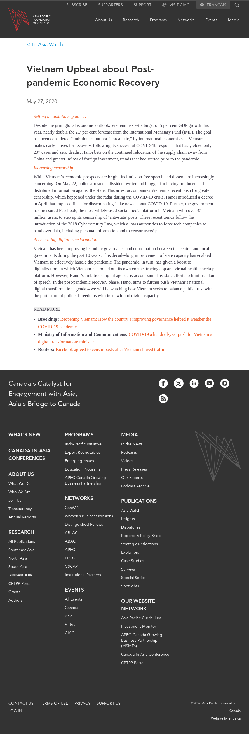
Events (211, 20)
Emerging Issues (79, 461)
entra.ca (235, 718)
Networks (186, 20)
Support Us (109, 703)
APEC (70, 549)
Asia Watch (130, 510)
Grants (14, 592)
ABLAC (71, 532)
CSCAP (71, 566)
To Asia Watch (47, 44)
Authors (15, 600)
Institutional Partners (83, 575)
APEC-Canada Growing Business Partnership (85, 480)
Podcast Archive (135, 486)
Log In (15, 711)
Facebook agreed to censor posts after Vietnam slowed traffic (110, 349)
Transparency (20, 508)
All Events (73, 599)
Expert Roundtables (82, 452)
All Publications (21, 541)
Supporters (110, 5)
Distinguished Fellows (84, 524)
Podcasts (129, 452)
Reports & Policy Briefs (141, 535)
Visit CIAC (175, 5)
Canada (71, 607)
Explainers (130, 552)
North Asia (17, 558)
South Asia (17, 566)
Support (142, 5)
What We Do (19, 483)
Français (216, 5)
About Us (103, 20)
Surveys (128, 569)
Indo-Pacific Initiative (83, 444)
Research (131, 20)
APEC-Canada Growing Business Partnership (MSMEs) (141, 640)
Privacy (82, 703)
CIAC (69, 632)
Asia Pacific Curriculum (141, 618)
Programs (158, 20)
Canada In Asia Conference (145, 654)
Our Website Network (138, 605)
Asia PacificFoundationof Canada (42, 20)
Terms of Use (54, 703)
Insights (128, 518)
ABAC (70, 541)
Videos (127, 461)
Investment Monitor (138, 626)
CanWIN (72, 507)
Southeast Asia (21, 550)
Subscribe (76, 5)
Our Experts (132, 477)
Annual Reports (22, 517)
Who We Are (19, 492)
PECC (70, 558)
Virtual (70, 624)
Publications (139, 501)
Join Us (14, 500)
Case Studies (132, 560)
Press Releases (134, 469)
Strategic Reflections (139, 544)
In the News (131, 444)
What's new (24, 435)
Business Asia (20, 575)
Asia (68, 616)
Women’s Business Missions (89, 516)
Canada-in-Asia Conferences (29, 454)
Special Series (133, 577)
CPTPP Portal (19, 583)
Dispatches (130, 527)
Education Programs (82, 469)
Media (233, 20)
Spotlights (130, 586)
